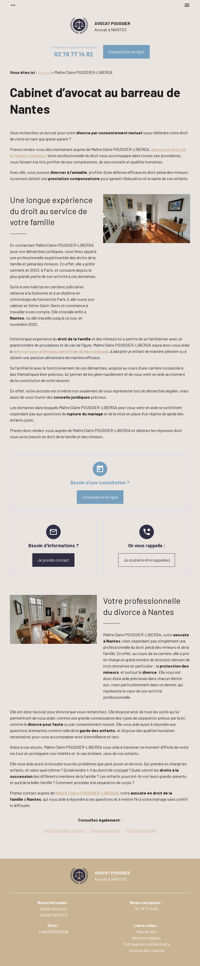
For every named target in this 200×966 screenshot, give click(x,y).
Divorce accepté (105, 830)
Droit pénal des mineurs (64, 830)
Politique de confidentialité (146, 944)
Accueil (44, 72)
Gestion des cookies (146, 950)
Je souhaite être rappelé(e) (146, 559)
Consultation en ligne (126, 51)
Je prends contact (53, 559)
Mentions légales (146, 937)
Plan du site (146, 931)
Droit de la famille (141, 830)
